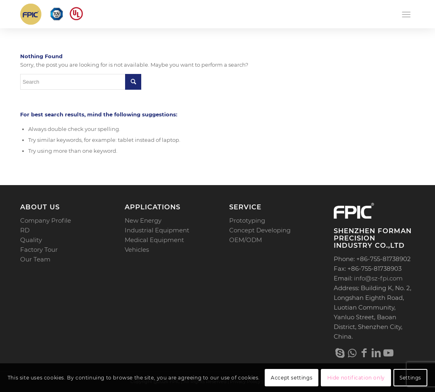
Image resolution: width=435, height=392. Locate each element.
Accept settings (291, 378)
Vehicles (137, 249)
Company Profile (45, 220)
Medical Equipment (154, 240)
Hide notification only (356, 378)
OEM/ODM (245, 240)
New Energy (143, 220)
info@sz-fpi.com (378, 278)
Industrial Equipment (157, 230)
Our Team (35, 259)
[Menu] (406, 14)
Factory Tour (39, 249)
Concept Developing (260, 230)
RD (24, 230)
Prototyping (247, 220)
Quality (31, 240)
